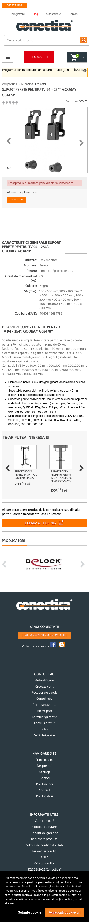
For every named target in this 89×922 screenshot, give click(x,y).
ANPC (44, 857)
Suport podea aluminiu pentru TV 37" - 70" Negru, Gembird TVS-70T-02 (61, 478)
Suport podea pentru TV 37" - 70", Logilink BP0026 (26, 475)
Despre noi (44, 766)
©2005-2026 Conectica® (44, 869)
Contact (44, 790)
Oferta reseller (44, 863)
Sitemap (44, 772)
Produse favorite (44, 705)
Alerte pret (44, 711)
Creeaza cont (44, 686)
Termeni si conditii (44, 851)
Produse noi (44, 784)
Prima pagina (44, 760)
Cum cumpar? (44, 821)
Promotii (39, 56)
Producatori (44, 796)
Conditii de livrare (44, 827)
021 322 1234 (14, 5)
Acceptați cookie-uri (65, 912)
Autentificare (44, 680)
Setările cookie (29, 912)
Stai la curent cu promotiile (44, 635)
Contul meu (44, 699)
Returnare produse (44, 839)
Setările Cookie (44, 735)
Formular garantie (44, 717)
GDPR (44, 729)
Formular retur (44, 723)
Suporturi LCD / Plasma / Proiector (24, 84)
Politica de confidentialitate (44, 845)
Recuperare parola (44, 692)
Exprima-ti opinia (40, 523)
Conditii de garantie (44, 833)
